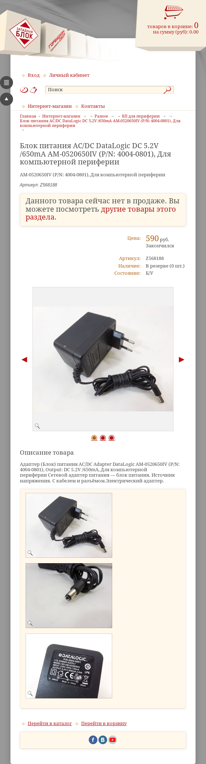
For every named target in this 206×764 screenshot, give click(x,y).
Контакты (93, 106)
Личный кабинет (69, 75)
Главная (28, 116)
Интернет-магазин (50, 106)
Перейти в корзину (104, 723)
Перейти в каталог (50, 723)
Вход (34, 75)
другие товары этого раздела (101, 213)
